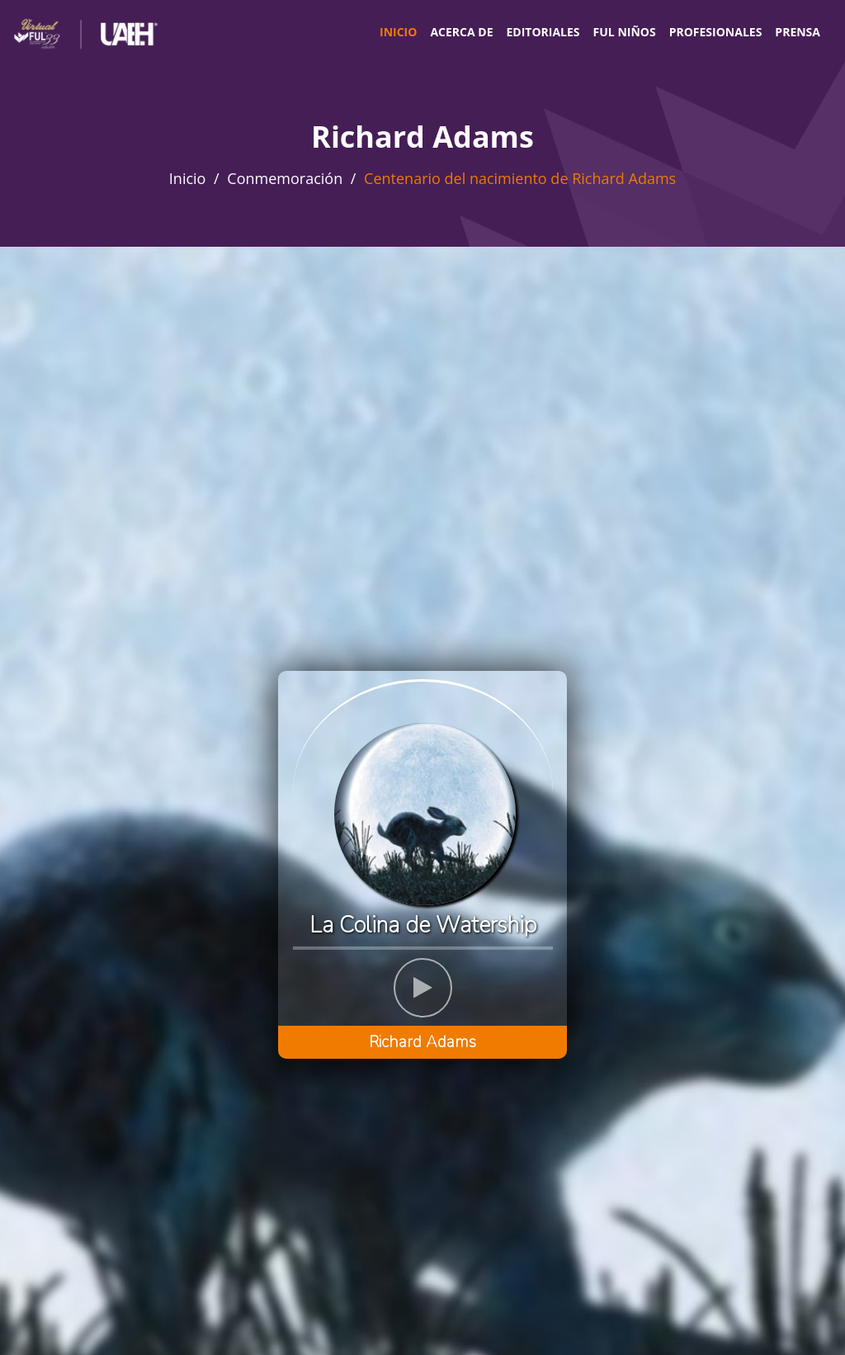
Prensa (797, 32)
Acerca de (461, 32)
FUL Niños (624, 32)
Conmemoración (284, 178)
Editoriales (542, 32)
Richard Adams (422, 1042)
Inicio (398, 32)
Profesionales (715, 32)
